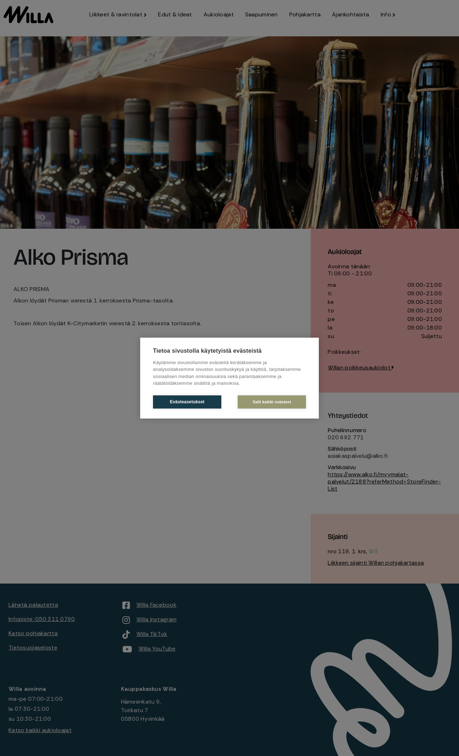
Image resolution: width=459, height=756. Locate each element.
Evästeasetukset (187, 401)
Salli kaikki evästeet (272, 401)
